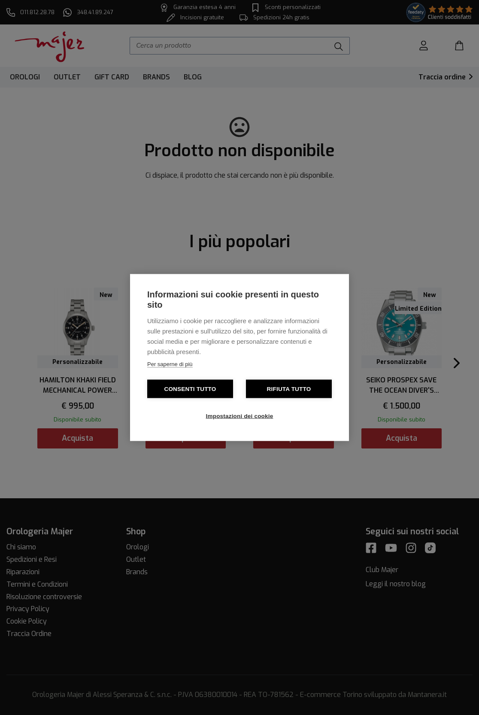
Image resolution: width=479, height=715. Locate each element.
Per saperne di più (170, 364)
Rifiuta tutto (289, 389)
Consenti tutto (190, 389)
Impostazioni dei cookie (239, 416)
